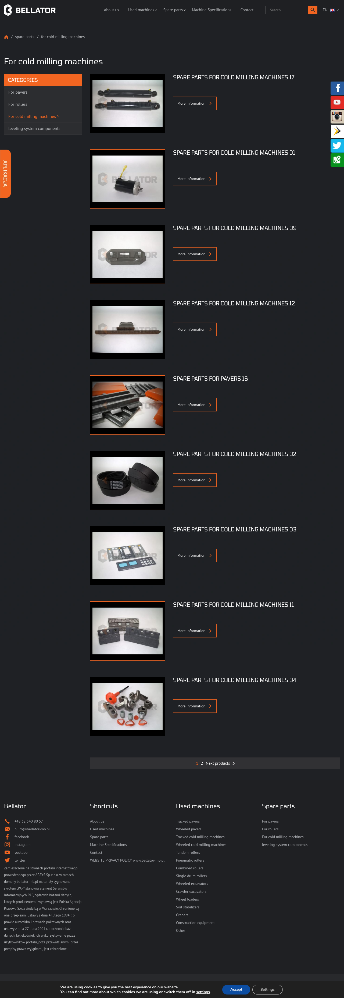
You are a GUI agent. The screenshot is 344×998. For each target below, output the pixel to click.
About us (111, 9)
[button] (312, 10)
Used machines (141, 9)
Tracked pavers (188, 821)
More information (194, 103)
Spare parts (173, 9)
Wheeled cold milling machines (201, 844)
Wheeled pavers (189, 829)
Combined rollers (189, 868)
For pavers (270, 821)
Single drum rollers (191, 875)
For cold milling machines (283, 836)
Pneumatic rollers (190, 860)
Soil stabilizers (187, 907)
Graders (182, 914)
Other (180, 930)
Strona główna (6, 37)
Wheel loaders (187, 899)
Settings (267, 989)
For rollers (270, 829)
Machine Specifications (211, 9)
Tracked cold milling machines (200, 836)
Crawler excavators (191, 891)
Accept (236, 989)
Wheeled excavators (192, 883)
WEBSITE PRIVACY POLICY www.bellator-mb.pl (127, 860)
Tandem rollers (188, 852)
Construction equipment (195, 922)
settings (203, 992)
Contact (247, 9)
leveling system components (284, 844)
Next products (218, 763)
